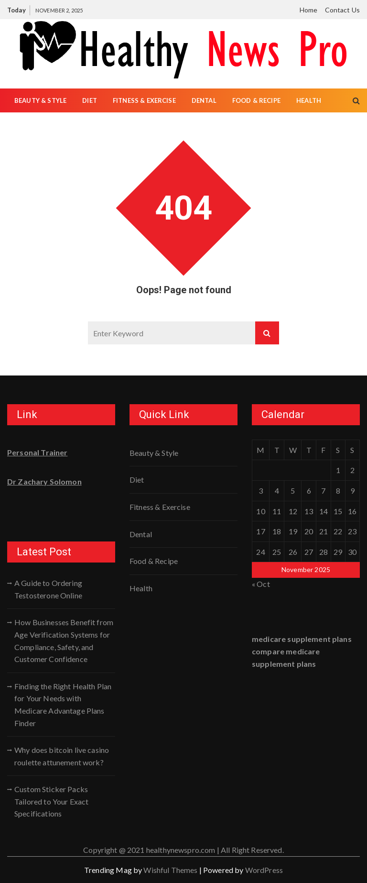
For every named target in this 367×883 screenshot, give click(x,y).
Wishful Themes (170, 869)
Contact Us (342, 10)
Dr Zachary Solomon (44, 481)
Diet (89, 100)
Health (308, 100)
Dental (204, 100)
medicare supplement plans (302, 638)
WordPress (264, 869)
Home (309, 10)
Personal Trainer (37, 452)
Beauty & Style (40, 100)
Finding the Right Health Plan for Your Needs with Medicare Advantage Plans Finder (62, 705)
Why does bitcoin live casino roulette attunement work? (61, 756)
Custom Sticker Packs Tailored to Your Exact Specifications (51, 801)
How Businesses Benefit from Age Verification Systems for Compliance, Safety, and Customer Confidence (63, 640)
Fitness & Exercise (144, 100)
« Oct (261, 583)
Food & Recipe (256, 100)
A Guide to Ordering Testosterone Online (48, 589)
